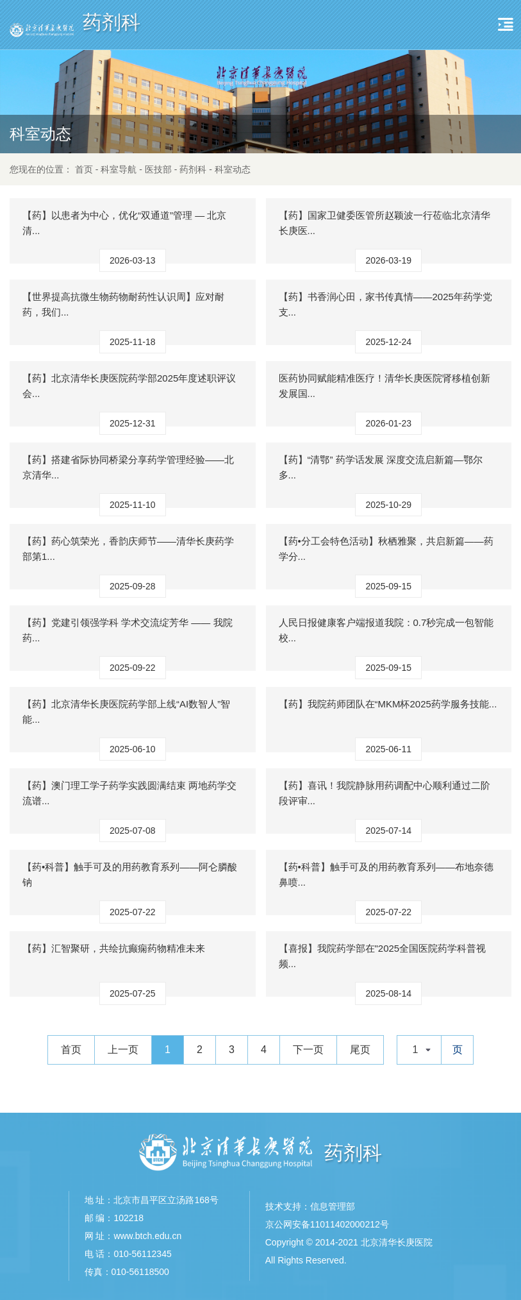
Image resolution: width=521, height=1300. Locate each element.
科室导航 (118, 169)
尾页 (360, 1049)
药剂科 (192, 169)
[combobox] (419, 1050)
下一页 (308, 1049)
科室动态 (233, 169)
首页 (84, 169)
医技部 (158, 169)
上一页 (123, 1049)
